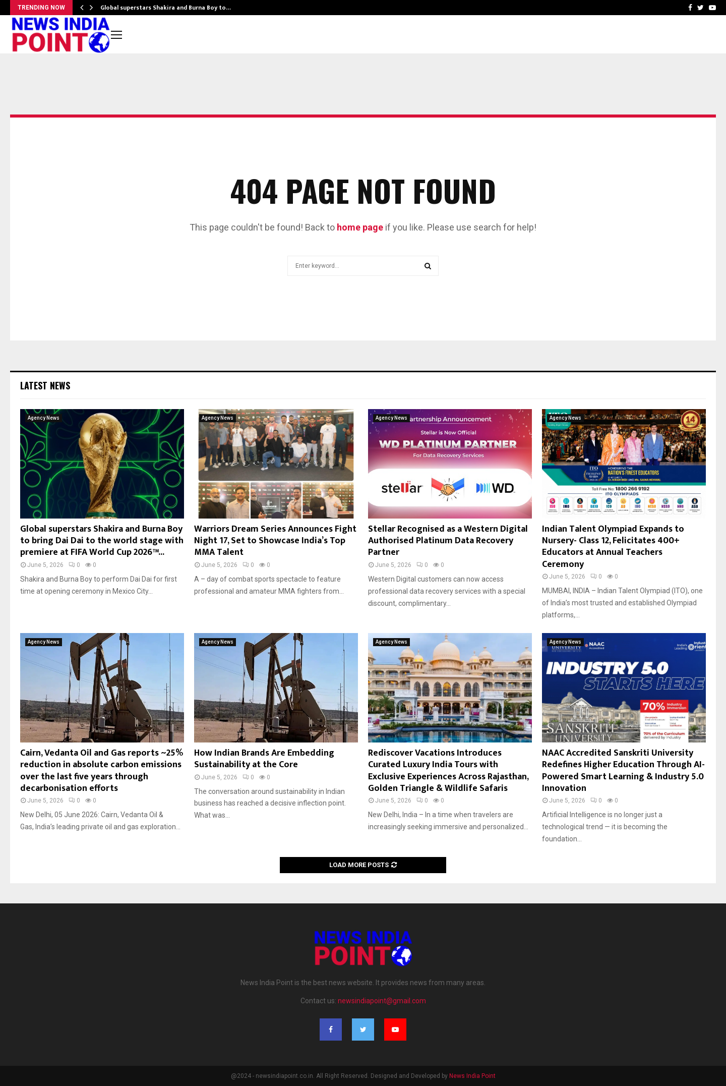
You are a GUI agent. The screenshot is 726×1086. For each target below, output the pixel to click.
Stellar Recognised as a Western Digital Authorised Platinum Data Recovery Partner (448, 541)
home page (360, 227)
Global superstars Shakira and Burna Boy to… (165, 8)
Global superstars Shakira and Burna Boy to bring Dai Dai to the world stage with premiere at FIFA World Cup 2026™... (102, 541)
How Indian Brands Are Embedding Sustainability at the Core (264, 759)
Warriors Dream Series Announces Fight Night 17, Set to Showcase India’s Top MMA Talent (275, 541)
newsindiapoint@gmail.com (382, 1001)
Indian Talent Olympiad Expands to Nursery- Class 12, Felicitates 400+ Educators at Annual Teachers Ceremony (613, 547)
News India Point (472, 1075)
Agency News (43, 418)
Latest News (45, 385)
